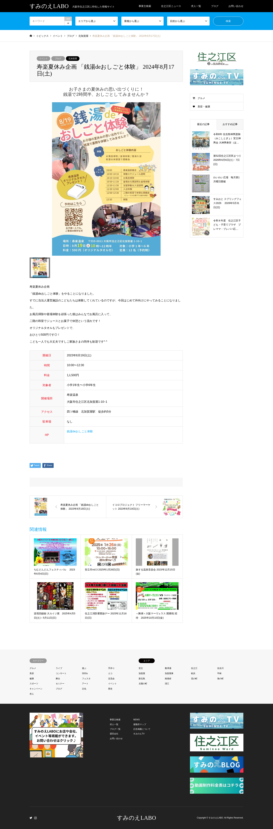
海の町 (220, 678)
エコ (110, 673)
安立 (141, 668)
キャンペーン (36, 689)
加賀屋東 (169, 673)
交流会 (111, 678)
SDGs (85, 673)
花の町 (194, 678)
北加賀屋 (72, 58)
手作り (111, 668)
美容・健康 (204, 106)
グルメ (201, 98)
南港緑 (168, 678)
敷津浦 (168, 668)
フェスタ (86, 678)
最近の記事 (203, 124)
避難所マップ (139, 724)
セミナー (60, 683)
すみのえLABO (136, 818)
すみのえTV (139, 733)
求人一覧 (196, 6)
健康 (32, 678)
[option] (106, 179)
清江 (167, 683)
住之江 (194, 668)
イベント (43, 58)
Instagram (35, 818)
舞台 (58, 678)
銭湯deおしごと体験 (80, 431)
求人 (32, 694)
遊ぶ (84, 668)
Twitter (31, 818)
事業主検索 (145, 6)
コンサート (61, 673)
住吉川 (220, 668)
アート (85, 683)
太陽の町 (143, 683)
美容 (32, 673)
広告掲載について (141, 729)
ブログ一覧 (115, 729)
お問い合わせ (235, 6)
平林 (219, 673)
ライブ (59, 668)
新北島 (142, 678)
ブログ (214, 6)
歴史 (110, 689)
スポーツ (34, 683)
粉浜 (193, 673)
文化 (84, 689)
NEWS (136, 719)
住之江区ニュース (171, 6)
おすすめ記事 (230, 124)
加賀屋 (142, 673)
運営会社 (114, 733)
